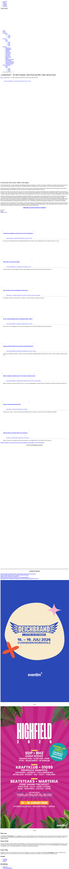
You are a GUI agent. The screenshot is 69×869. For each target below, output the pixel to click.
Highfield (7, 50)
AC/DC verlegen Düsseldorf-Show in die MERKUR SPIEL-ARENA (17, 318)
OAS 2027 (32, 380)
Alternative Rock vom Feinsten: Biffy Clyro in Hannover (15, 432)
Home (4, 30)
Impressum (5, 866)
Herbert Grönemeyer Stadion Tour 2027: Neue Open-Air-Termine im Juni (19, 375)
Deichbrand (8, 47)
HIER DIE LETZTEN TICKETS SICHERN (34, 207)
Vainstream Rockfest (10, 62)
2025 (9, 35)
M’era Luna (8, 53)
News (4, 31)
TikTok (4, 861)
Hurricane (8, 51)
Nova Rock (8, 54)
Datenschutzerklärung (7, 867)
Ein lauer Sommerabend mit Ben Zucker (12, 404)
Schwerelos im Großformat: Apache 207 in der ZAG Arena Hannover (18, 233)
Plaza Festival (8, 57)
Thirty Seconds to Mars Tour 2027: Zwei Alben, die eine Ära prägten (15, 575)
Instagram (5, 859)
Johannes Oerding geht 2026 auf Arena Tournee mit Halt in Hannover (18, 346)
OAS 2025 (28, 295)
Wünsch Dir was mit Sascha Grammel (11, 261)
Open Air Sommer (6, 65)
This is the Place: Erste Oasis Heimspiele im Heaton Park (15, 290)
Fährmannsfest (9, 49)
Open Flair (8, 55)
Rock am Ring (8, 60)
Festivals (5, 46)
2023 (9, 37)
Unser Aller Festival (10, 61)
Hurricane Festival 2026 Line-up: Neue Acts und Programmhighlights (15, 577)
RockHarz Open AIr (10, 59)
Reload (7, 58)
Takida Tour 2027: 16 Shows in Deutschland (10, 576)
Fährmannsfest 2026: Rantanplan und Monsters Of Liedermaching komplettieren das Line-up (19, 578)
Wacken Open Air (9, 63)
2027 (7, 41)
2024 (9, 36)
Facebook (5, 860)
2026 (7, 34)
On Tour (4, 38)
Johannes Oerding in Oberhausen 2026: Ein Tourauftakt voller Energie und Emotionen (18, 573)
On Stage (5, 33)
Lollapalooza (8, 52)
